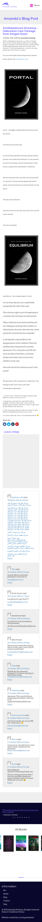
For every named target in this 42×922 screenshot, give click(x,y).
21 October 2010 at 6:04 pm (18, 669)
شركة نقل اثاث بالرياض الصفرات (19, 520)
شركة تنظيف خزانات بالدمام (17, 535)
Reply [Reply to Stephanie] (9, 704)
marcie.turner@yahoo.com (18, 750)
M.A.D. (13, 764)
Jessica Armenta (18, 715)
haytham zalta (17, 497)
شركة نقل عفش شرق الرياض (18, 526)
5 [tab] (22, 817)
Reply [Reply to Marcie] (9, 753)
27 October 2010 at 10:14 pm (18, 618)
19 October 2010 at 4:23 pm (18, 693)
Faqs (5, 904)
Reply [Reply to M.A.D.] (9, 783)
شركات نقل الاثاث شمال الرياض (19, 505)
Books (5, 894)
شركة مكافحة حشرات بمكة (17, 541)
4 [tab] (20, 817)
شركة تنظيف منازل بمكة (16, 540)
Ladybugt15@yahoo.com (17, 602)
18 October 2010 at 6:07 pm (18, 718)
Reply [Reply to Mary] (9, 583)
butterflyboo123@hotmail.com (20, 652)
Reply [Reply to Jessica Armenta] (9, 729)
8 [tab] (29, 817)
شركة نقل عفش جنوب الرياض (18, 524)
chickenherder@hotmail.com (19, 677)
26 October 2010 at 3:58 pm (18, 643)
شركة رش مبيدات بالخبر (16, 532)
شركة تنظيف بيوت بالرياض (17, 554)
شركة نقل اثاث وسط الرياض (17, 508)
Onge (13, 666)
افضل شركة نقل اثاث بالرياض (18, 527)
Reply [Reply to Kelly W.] (9, 655)
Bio (4, 890)
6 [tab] (24, 817)
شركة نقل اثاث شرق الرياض (17, 503)
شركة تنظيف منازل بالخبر (16, 543)
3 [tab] (18, 817)
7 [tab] (27, 817)
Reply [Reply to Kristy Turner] (9, 605)
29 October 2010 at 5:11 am (18, 572)
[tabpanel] (21, 812)
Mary (13, 569)
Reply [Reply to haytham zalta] (9, 558)
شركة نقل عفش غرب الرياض (18, 522)
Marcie (14, 739)
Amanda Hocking (9, 7)
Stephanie (15, 690)
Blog (5, 897)
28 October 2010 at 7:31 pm (18, 596)
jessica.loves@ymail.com (17, 726)
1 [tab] (13, 817)
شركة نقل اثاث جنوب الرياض (17, 510)
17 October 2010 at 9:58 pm (18, 742)
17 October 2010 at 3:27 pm (18, 767)
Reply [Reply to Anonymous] (9, 629)
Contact (6, 901)
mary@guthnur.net (15, 580)
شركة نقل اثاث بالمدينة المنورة (18, 551)
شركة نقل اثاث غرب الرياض (17, 511)
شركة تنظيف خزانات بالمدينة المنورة (20, 548)
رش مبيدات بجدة (13, 538)
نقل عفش (11, 556)
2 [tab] (15, 817)
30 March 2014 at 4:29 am (17, 500)
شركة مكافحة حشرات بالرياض (18, 546)
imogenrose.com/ (22, 59)
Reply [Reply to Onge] (9, 680)
